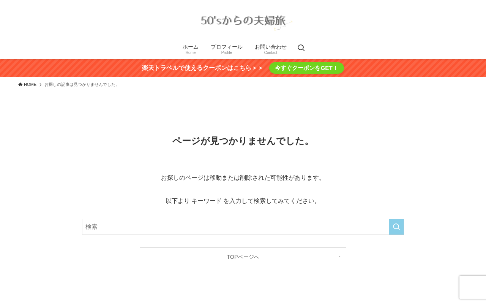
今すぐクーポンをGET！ (306, 68)
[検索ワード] (243, 227)
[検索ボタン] (301, 48)
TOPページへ (243, 257)
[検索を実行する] (396, 227)
